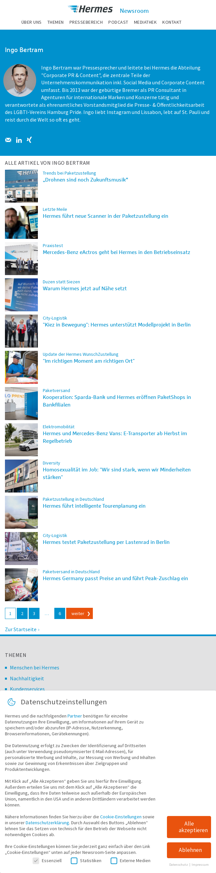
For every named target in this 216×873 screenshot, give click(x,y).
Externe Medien (130, 864)
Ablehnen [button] (190, 854)
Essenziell (47, 864)
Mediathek (145, 22)
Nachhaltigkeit (27, 678)
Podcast (118, 22)
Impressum (200, 868)
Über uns (31, 22)
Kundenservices (27, 689)
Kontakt (172, 22)
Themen (55, 22)
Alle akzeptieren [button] (193, 830)
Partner (75, 719)
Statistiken (86, 864)
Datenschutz (179, 868)
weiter (77, 613)
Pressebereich (86, 22)
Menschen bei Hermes (34, 667)
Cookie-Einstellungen (121, 820)
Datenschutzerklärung (47, 826)
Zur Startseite (21, 629)
